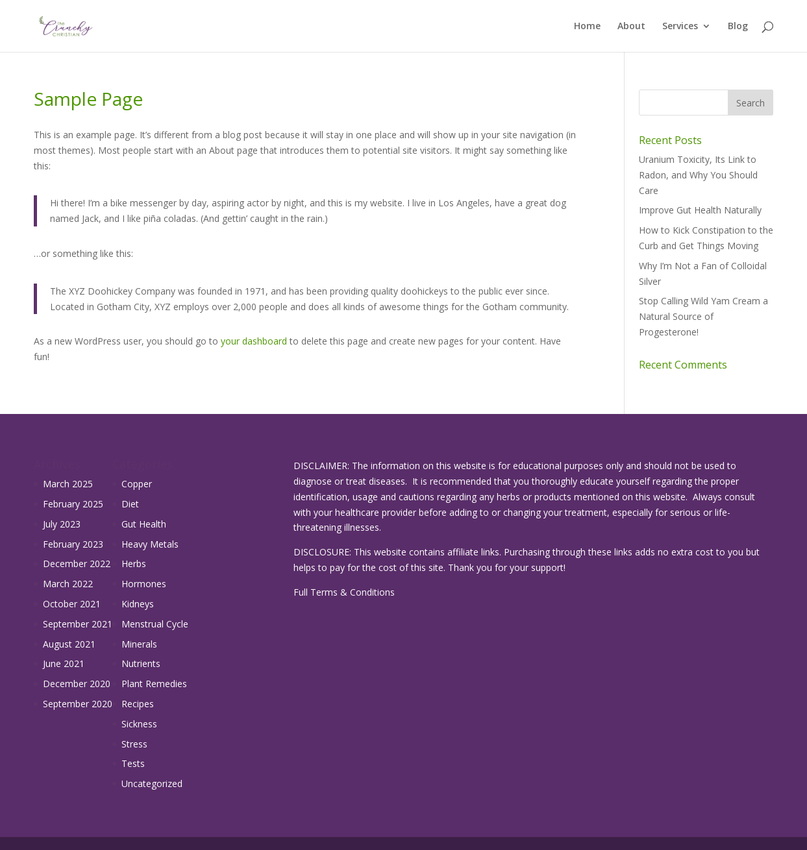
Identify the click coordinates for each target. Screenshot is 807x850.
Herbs (133, 563)
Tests (133, 763)
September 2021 (77, 624)
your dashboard (254, 341)
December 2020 (76, 683)
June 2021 (63, 663)
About (631, 26)
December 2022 (76, 563)
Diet (130, 504)
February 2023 (73, 544)
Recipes (137, 704)
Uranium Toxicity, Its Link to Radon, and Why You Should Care (698, 175)
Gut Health (143, 524)
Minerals (139, 644)
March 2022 (68, 583)
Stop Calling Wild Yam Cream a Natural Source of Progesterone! (703, 316)
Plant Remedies (154, 683)
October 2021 (72, 604)
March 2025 (68, 484)
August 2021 (69, 644)
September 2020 (77, 704)
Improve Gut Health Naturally (700, 210)
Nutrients (140, 663)
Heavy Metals (150, 544)
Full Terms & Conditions (344, 592)
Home (587, 26)
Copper (136, 484)
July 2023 (62, 524)
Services (680, 26)
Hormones (143, 583)
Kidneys (137, 604)
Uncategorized (151, 783)
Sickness (139, 724)
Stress (134, 744)
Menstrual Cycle (154, 624)
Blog (738, 26)
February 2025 (73, 504)
